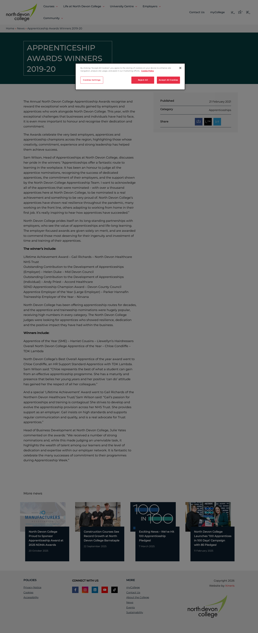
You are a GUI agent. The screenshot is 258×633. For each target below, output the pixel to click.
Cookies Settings (92, 80)
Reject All (143, 80)
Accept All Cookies (168, 80)
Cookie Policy (147, 71)
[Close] (180, 68)
